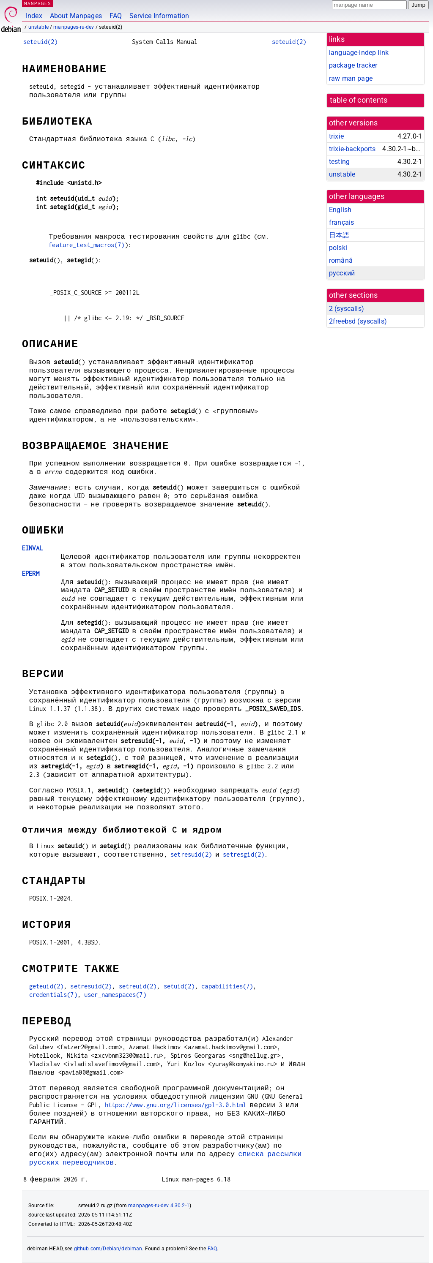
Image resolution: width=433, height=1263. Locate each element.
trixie (336, 136)
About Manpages (76, 16)
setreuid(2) (138, 986)
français (341, 222)
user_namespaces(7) (115, 994)
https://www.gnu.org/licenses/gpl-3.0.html (175, 1104)
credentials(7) (53, 994)
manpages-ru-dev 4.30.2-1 (158, 1206)
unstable (38, 27)
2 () (346, 309)
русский (342, 273)
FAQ (116, 16)
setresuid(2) (191, 854)
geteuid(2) (46, 986)
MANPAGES (37, 3)
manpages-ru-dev (73, 27)
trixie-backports (352, 149)
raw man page (351, 78)
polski (338, 248)
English (340, 210)
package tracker (353, 65)
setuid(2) (179, 986)
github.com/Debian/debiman (108, 1249)
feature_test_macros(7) (86, 244)
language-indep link (359, 53)
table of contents (359, 100)
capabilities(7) (227, 986)
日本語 (339, 235)
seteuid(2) (40, 41)
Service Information (159, 16)
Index (34, 16)
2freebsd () (358, 321)
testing (339, 162)
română (341, 260)
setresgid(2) (243, 854)
